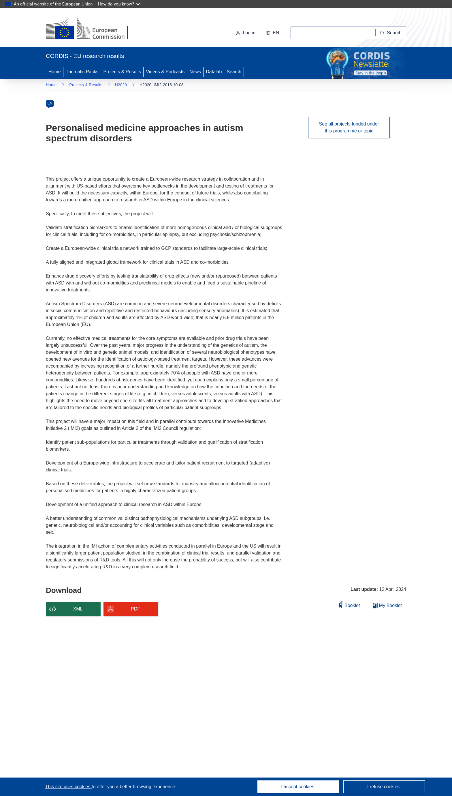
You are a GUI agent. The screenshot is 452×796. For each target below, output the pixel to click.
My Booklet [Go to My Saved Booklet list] (387, 605)
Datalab (214, 71)
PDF (135, 608)
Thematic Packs (82, 71)
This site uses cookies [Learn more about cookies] (68, 786)
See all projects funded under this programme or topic (349, 127)
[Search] (391, 33)
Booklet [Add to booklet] (349, 604)
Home (54, 71)
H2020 (121, 85)
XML (78, 608)
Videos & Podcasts (165, 71)
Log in (245, 32)
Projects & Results (122, 71)
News (195, 71)
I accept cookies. (298, 786)
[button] (272, 33)
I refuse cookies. (384, 786)
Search (234, 71)
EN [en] (50, 103)
